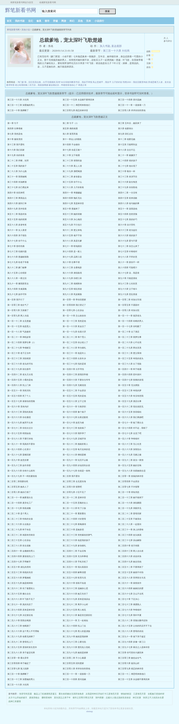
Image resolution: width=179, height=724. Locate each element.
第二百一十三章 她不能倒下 (130, 497)
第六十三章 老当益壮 (127, 230)
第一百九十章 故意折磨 (18, 460)
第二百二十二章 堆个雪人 (74, 337)
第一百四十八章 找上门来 (19, 385)
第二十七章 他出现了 (127, 166)
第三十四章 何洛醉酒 (17, 182)
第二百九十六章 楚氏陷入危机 (76, 647)
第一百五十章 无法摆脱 (128, 385)
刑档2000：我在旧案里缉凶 (135, 82)
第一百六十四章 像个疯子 (74, 412)
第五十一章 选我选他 (127, 209)
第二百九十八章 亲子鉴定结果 (21, 652)
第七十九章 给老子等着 (18, 262)
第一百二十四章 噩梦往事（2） (21, 342)
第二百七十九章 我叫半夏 (129, 615)
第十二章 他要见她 (126, 139)
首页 (9, 21)
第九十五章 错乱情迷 (72, 289)
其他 (80, 21)
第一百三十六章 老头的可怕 (20, 364)
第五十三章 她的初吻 (72, 214)
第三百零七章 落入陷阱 (18, 668)
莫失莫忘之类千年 (62, 697)
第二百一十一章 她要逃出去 (20, 497)
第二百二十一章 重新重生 (74, 513)
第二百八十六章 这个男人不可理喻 (23, 631)
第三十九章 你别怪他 (127, 187)
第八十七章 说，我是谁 (128, 273)
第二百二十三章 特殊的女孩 (20, 519)
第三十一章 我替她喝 (17, 176)
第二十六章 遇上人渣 (72, 166)
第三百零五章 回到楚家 (73, 663)
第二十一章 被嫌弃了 (127, 155)
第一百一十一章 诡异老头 (129, 315)
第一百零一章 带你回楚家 (74, 299)
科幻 (72, 21)
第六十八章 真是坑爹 (72, 241)
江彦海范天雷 (139, 694)
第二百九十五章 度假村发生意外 (22, 647)
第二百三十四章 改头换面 (129, 535)
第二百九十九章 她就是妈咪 (75, 652)
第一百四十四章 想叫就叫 (129, 374)
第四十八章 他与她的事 (128, 203)
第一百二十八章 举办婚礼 (74, 348)
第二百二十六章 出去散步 (19, 524)
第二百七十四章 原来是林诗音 (21, 610)
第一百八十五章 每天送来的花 (76, 449)
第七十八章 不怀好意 (127, 257)
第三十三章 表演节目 (127, 176)
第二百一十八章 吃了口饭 (74, 508)
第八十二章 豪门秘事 (17, 267)
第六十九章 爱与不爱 (127, 241)
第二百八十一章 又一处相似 (75, 620)
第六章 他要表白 (125, 128)
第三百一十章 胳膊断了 (18, 110)
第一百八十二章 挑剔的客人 (75, 444)
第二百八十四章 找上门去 (74, 626)
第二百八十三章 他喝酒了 (19, 626)
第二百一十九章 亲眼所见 (129, 508)
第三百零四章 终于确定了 (19, 663)
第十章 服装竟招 (14, 139)
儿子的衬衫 (117, 82)
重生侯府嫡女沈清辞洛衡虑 (71, 694)
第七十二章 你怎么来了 (128, 246)
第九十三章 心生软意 (127, 283)
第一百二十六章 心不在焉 (129, 342)
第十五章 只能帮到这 (127, 144)
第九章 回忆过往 (125, 134)
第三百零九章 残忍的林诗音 (75, 110)
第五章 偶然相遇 (70, 128)
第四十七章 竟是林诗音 (73, 203)
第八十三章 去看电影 (72, 267)
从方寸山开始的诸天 (17, 697)
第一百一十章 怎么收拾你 (74, 315)
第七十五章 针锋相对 (127, 251)
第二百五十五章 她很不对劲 (130, 572)
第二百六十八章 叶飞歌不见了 (21, 599)
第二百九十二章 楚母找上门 (20, 642)
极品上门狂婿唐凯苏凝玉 (45, 694)
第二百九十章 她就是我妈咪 (75, 636)
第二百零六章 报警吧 (72, 487)
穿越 (55, 21)
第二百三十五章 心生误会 (19, 540)
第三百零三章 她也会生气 (129, 658)
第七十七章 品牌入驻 (72, 257)
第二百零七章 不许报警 (128, 487)
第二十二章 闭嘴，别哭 (18, 160)
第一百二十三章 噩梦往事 (129, 337)
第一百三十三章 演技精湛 (19, 358)
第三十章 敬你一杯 (126, 171)
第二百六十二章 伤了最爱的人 (21, 588)
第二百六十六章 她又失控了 (75, 594)
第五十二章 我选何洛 (17, 214)
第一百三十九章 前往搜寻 (19, 369)
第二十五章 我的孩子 (17, 166)
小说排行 (99, 21)
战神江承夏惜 (14, 701)
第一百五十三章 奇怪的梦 (129, 390)
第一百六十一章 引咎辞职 (74, 406)
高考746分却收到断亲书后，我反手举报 (74, 82)
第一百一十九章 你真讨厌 (74, 332)
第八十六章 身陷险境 (72, 273)
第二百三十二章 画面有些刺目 (21, 535)
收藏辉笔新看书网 (47, 2)
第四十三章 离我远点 (17, 198)
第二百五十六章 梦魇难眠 (19, 578)
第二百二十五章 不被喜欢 (129, 519)
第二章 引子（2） (71, 123)
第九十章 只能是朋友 (127, 278)
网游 (63, 21)
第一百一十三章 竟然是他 (74, 321)
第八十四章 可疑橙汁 (127, 267)
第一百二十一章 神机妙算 (19, 337)
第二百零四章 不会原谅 (128, 481)
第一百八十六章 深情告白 (129, 449)
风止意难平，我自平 (102, 82)
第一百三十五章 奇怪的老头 (130, 358)
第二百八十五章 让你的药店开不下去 (135, 626)
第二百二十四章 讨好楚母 (74, 519)
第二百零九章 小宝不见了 (74, 492)
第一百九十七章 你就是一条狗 (76, 471)
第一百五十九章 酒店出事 (129, 401)
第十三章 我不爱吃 (16, 144)
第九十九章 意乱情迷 (127, 294)
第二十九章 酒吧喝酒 (72, 171)
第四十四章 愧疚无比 (72, 198)
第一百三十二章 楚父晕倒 (129, 353)
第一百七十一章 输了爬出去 (130, 422)
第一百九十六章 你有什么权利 (21, 471)
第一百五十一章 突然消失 (19, 390)
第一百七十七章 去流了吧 (129, 433)
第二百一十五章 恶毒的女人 (75, 503)
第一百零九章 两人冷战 (18, 315)
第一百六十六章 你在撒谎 (19, 417)
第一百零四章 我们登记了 (74, 305)
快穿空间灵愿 (25, 694)
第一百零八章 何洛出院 (128, 310)
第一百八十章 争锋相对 (128, 438)
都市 (47, 21)
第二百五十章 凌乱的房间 (19, 567)
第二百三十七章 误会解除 (129, 540)
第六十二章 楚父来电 (72, 230)
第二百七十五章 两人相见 (74, 610)
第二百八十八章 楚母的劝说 (130, 631)
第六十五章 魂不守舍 (72, 235)
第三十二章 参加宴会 (72, 176)
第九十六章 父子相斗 (127, 289)
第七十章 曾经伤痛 (16, 246)
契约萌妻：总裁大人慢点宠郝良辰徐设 (113, 697)
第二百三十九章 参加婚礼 (74, 545)
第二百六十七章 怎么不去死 (130, 594)
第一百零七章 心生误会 (73, 310)
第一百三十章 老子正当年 (19, 353)
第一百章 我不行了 (16, 299)
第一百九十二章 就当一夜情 (130, 460)
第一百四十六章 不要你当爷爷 (76, 380)
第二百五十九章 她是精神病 (20, 583)
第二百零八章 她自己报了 (19, 492)
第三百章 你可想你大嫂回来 (130, 652)
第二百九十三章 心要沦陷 (74, 642)
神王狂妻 (137, 697)
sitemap (89, 711)
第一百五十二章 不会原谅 (74, 390)
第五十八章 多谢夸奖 (17, 225)
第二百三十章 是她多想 (73, 529)
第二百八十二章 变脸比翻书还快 (133, 620)
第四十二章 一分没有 (127, 192)
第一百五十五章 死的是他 (74, 396)
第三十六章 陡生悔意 (127, 182)
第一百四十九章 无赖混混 (74, 385)
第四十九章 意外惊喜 (17, 209)
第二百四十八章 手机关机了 (75, 561)
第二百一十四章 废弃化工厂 (20, 503)
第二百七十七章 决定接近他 (20, 615)
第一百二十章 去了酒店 (128, 332)
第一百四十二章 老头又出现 (20, 374)
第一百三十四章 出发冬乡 (74, 358)
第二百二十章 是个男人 (18, 513)
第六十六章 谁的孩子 (127, 235)
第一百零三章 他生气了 (18, 305)
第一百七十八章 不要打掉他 (20, 438)
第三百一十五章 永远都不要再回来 (78, 99)
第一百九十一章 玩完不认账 (75, 460)
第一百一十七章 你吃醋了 (129, 326)
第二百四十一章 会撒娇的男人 (21, 551)
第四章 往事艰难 (14, 128)
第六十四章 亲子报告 (17, 235)
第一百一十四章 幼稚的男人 (130, 321)
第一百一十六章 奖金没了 (74, 326)
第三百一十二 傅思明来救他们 (76, 105)
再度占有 (82, 85)
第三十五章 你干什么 (72, 182)
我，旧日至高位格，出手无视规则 (39, 82)
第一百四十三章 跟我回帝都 (75, 374)
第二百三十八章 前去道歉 (19, 545)
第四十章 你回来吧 (16, 192)
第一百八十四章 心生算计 (19, 449)
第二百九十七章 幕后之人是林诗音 (134, 647)
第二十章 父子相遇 (71, 155)
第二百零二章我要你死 (17, 481)
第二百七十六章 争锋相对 (129, 610)
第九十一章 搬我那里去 (18, 283)
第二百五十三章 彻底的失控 (20, 572)
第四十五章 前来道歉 (127, 198)
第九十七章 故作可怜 (17, 294)
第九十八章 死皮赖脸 (72, 294)
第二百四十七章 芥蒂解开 (19, 561)
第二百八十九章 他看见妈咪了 (21, 636)
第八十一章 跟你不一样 (128, 262)
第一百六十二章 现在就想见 (130, 406)
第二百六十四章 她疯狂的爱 (130, 588)
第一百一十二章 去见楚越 (19, 321)
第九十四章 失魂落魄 (17, 289)
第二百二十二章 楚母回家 (129, 513)
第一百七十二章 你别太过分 (20, 428)
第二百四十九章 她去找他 (129, 561)
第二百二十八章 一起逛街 (129, 524)
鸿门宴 (21, 82)
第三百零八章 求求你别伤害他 (132, 110)
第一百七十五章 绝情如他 (19, 433)
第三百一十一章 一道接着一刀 (132, 105)
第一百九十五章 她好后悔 (129, 465)
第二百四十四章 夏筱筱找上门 (21, 556)
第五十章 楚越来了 (71, 209)
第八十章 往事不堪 (71, 262)
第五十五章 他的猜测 (17, 219)
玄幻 (30, 21)
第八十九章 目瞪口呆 (72, 278)
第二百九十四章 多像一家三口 (132, 642)
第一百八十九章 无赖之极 (129, 455)
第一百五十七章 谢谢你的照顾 (21, 401)
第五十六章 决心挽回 (72, 219)
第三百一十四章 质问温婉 (129, 99)
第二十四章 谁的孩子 (127, 160)
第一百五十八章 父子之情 (74, 401)
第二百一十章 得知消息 (128, 492)
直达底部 (116, 46)
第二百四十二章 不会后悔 (74, 551)
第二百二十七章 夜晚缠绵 (74, 524)
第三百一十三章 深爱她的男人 (21, 105)
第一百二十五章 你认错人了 (75, 342)
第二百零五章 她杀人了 (18, 487)
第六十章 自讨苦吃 (126, 225)
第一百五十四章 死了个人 (19, 396)
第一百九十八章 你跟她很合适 (132, 471)
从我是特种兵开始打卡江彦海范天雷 (102, 694)
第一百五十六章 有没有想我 (130, 396)
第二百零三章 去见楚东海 (74, 481)
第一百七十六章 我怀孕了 (74, 433)
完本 (88, 21)
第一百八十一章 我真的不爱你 (21, 444)
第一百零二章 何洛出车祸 (129, 299)
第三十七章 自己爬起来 (18, 187)
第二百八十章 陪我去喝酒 (19, 620)
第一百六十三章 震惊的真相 (20, 412)
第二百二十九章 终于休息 (19, 529)
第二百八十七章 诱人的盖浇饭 (76, 631)
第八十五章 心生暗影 (17, 273)
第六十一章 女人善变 (17, 230)
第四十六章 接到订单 (17, 203)
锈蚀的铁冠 (126, 694)
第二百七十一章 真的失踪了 (20, 604)
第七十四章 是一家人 (72, 251)
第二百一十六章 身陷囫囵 (129, 503)
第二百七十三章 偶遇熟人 (129, 604)
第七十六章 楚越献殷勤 (18, 257)
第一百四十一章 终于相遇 (129, 369)
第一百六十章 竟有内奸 (18, 406)
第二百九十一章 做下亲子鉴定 (132, 636)
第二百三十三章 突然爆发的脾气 (77, 535)
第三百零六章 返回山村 (128, 663)
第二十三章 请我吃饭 (72, 160)
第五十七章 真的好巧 (127, 219)
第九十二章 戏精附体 (72, 283)
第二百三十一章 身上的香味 (130, 529)
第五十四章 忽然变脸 (127, 214)
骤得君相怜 (47, 697)
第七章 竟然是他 (14, 134)
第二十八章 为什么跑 (17, 171)
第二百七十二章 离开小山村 (75, 604)
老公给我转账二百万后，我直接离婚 (31, 85)
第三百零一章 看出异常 (18, 658)
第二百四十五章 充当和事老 (75, 556)
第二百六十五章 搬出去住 (19, 594)
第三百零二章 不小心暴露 (74, 658)
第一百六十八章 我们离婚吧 (130, 417)
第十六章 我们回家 (16, 150)
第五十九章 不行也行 (72, 225)
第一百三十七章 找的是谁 (74, 364)
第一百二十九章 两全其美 (129, 348)
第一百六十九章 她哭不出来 (20, 422)
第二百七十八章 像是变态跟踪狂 (77, 615)
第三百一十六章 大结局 (116, 50)
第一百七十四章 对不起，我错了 (133, 428)
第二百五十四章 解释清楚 (74, 572)
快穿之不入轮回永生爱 (153, 697)
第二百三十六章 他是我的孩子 (76, 540)
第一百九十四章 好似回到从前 (76, 465)
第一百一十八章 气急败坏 (19, 332)
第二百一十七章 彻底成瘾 (19, 508)
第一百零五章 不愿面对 (128, 305)
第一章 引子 (12, 123)
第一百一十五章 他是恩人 (19, 326)
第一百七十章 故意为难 (73, 422)
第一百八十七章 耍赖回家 (19, 455)
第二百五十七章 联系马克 (74, 578)
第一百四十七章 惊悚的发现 (130, 380)
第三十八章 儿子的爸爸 (73, 187)
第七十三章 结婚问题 (17, 251)
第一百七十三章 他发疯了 (74, 428)
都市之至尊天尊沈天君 (83, 697)
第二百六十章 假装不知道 (74, 583)
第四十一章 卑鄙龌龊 (72, 192)
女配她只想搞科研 (156, 694)
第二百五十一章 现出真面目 (75, 567)
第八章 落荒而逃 (70, 134)
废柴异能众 (34, 697)
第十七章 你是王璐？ (72, 150)
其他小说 (26, 29)
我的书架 (20, 21)
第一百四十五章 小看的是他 (20, 380)
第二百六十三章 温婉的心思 (75, 588)
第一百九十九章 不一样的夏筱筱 (22, 476)
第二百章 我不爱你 (71, 476)
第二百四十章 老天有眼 (128, 545)
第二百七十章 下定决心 (128, 599)
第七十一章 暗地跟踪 (72, 246)
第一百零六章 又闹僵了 (18, 310)
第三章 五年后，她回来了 (129, 123)
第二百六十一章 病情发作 (129, 583)
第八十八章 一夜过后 (17, 278)
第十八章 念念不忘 (126, 150)
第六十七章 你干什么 (17, 241)
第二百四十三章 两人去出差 (130, 551)
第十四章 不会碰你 (71, 144)
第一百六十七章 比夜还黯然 (75, 417)
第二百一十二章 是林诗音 (74, 497)
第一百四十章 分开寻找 (73, 369)
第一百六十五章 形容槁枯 (129, 412)
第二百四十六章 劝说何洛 (129, 556)
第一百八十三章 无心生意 (129, 444)
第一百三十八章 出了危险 (129, 364)
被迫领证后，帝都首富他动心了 (63, 85)
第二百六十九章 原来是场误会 (76, 599)
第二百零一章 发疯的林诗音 (130, 476)
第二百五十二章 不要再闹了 (130, 567)
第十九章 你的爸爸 (16, 155)
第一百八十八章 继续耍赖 (74, 455)
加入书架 (105, 46)
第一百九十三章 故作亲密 (19, 465)
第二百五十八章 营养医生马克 (132, 578)
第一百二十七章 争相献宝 (19, 348)
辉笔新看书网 (20, 10)
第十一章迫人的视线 (72, 139)
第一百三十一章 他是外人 (74, 353)
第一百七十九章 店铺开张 (74, 438)
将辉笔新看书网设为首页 (21, 2)
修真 (38, 21)
